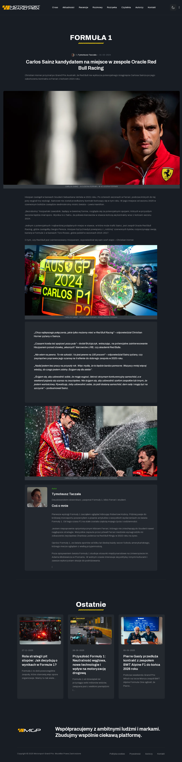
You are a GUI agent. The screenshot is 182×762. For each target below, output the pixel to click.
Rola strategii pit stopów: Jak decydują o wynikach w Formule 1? (39, 660)
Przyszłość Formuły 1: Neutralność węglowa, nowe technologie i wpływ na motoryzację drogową (89, 665)
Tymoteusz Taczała (66, 494)
